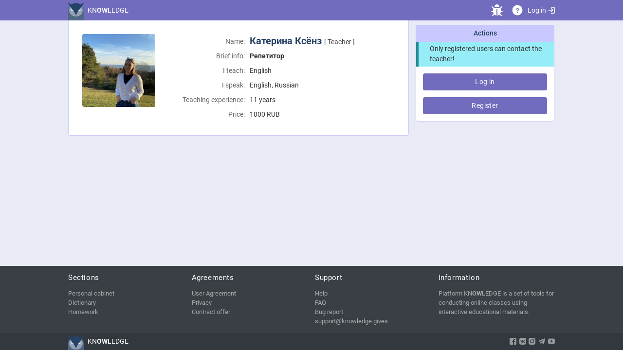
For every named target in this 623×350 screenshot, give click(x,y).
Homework (83, 311)
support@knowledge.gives (351, 321)
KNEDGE (108, 10)
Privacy (202, 302)
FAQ (320, 302)
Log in (541, 10)
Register (485, 105)
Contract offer (211, 311)
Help (321, 293)
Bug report (329, 311)
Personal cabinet (91, 293)
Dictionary (82, 302)
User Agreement (214, 293)
